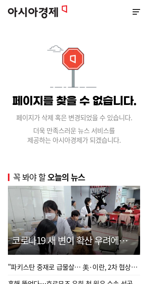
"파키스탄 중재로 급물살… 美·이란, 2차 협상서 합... (74, 267)
